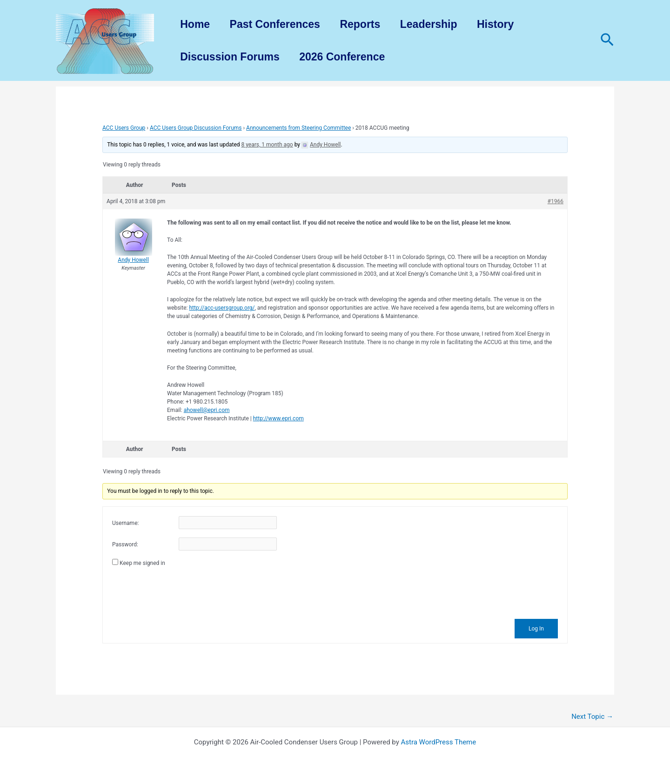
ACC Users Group (123, 128)
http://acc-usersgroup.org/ (222, 308)
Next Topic (592, 716)
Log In (536, 628)
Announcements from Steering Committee (298, 128)
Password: (125, 544)
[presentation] (183, 591)
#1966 (555, 201)
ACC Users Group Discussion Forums (196, 128)
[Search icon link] (607, 40)
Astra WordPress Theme (438, 742)
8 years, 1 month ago (267, 144)
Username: (125, 523)
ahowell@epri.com (207, 410)
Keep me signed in (142, 563)
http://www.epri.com (278, 418)
